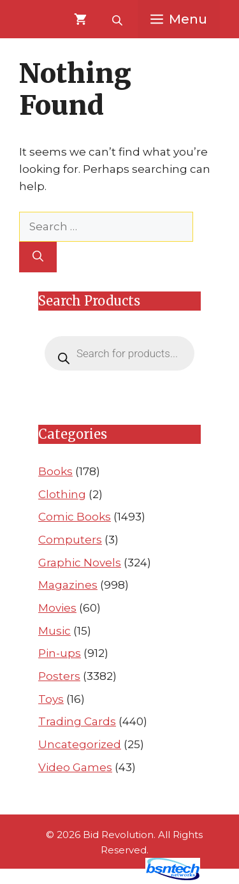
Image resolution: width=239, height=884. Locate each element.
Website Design (96, 877)
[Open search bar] (118, 19)
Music (54, 630)
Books (55, 471)
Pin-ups (59, 653)
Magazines (68, 584)
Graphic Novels (79, 562)
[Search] (38, 257)
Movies (57, 607)
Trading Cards (77, 721)
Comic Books (74, 516)
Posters (59, 676)
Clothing (62, 494)
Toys (51, 699)
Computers (70, 539)
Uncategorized (79, 744)
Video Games (75, 767)
